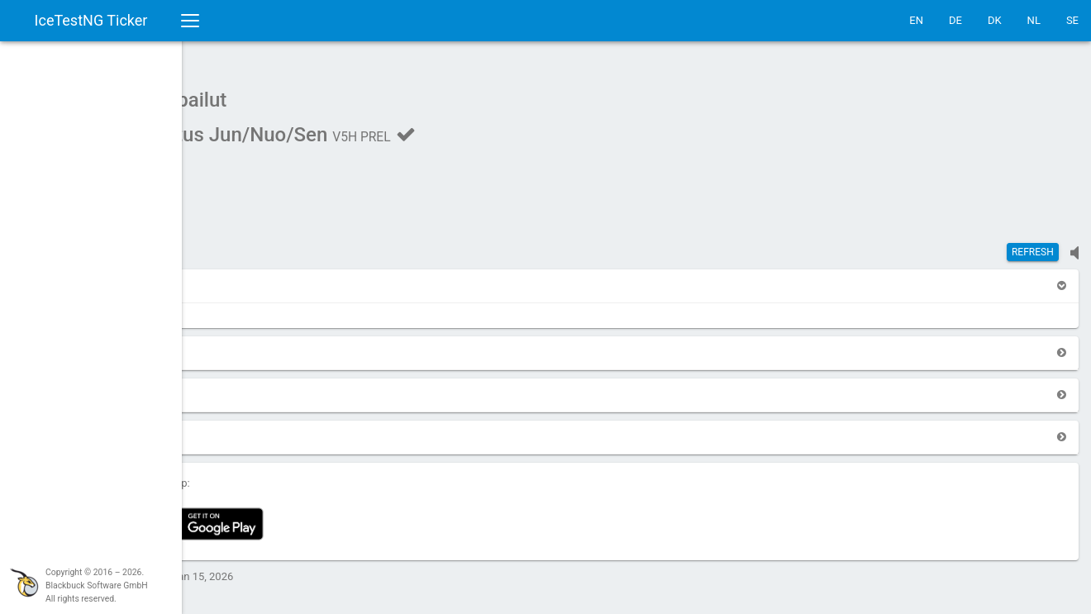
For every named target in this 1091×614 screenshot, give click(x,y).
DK (995, 20)
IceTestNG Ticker (91, 20)
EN (916, 20)
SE (1072, 20)
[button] (225, 277)
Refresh (1033, 244)
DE (955, 20)
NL (1034, 20)
